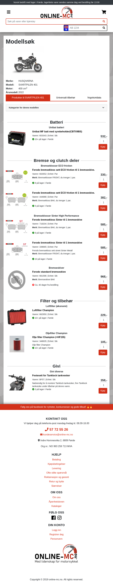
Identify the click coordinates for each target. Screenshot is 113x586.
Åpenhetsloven (56, 501)
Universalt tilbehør (65, 97)
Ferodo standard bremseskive (49, 272)
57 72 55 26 (56, 429)
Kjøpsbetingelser (56, 464)
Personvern (56, 539)
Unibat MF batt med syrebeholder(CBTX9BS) (57, 131)
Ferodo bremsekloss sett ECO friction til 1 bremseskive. (63, 170)
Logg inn (56, 530)
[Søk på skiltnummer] (104, 28)
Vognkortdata (94, 97)
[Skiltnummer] (84, 28)
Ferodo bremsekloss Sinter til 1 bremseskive (57, 219)
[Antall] (103, 141)
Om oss (56, 497)
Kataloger (56, 506)
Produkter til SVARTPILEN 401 (28, 97)
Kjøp (102, 147)
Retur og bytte (56, 481)
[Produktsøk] (53, 21)
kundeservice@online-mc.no (56, 434)
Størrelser (56, 486)
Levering (56, 468)
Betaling (56, 459)
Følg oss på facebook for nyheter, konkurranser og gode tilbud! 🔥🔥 (57, 407)
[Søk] (104, 21)
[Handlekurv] (103, 12)
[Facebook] (53, 518)
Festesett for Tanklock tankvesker (51, 375)
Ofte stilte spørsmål (56, 472)
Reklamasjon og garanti (56, 477)
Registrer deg (56, 534)
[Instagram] (59, 518)
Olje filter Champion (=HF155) (48, 337)
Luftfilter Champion (43, 310)
